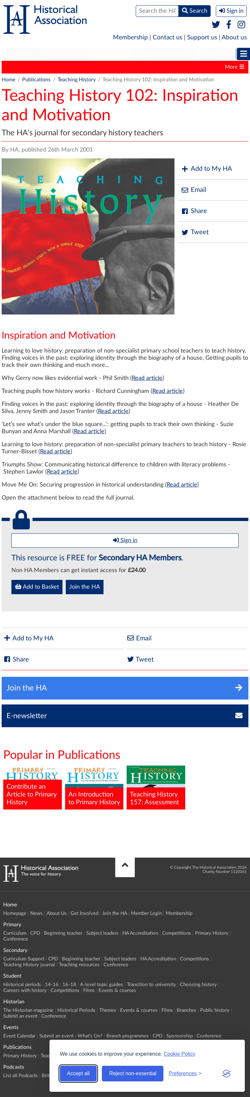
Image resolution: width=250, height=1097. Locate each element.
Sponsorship (179, 1036)
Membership (130, 37)
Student (110, 54)
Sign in (125, 540)
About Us (57, 913)
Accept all (78, 1073)
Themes (107, 1010)
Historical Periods (76, 1010)
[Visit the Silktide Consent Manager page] (226, 1073)
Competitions (176, 933)
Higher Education (164, 54)
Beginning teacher (63, 933)
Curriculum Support (23, 959)
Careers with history (25, 990)
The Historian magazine (28, 1010)
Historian (220, 54)
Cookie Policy (179, 1054)
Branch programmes (127, 1036)
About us (234, 37)
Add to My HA (206, 169)
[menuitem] (21, 54)
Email (193, 190)
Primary (21, 54)
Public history (214, 1010)
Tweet (195, 232)
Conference (15, 939)
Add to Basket (37, 586)
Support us (202, 37)
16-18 (69, 984)
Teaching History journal (29, 964)
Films (89, 990)
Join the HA (84, 587)
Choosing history (198, 984)
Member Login (146, 913)
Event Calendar (19, 1036)
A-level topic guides (101, 984)
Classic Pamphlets (186, 67)
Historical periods (22, 984)
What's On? (90, 1036)
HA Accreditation (140, 933)
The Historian (114, 67)
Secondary (65, 54)
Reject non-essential (132, 1073)
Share (194, 211)
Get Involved (84, 913)
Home (8, 79)
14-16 (52, 984)
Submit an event (20, 1016)
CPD (35, 933)
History (147, 67)
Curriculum (14, 933)
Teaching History (70, 67)
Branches (186, 1010)
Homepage (14, 913)
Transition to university (151, 984)
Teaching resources (79, 964)
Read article (147, 378)
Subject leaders (102, 933)
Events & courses (117, 990)
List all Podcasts (20, 1075)
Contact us (167, 37)
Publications (36, 79)
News (36, 913)
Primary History (23, 67)
